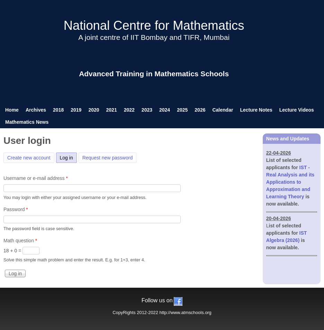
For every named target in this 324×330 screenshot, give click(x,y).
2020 (93, 110)
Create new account (29, 157)
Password (15, 209)
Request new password (107, 157)
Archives (36, 110)
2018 (58, 110)
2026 (200, 110)
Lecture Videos (296, 110)
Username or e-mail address (35, 178)
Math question (20, 240)
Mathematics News (26, 122)
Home (12, 110)
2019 (76, 110)
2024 (164, 110)
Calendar (222, 110)
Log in (68, 156)
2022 (129, 110)
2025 (182, 110)
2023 (147, 110)
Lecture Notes (256, 110)
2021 (111, 110)
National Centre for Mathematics (154, 25)
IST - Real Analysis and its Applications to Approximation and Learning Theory (290, 182)
